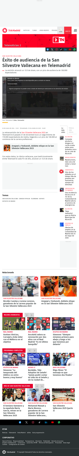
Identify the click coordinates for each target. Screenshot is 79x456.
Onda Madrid (44, 30)
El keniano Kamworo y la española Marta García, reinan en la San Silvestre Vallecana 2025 (13, 394)
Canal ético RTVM (32, 442)
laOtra (29, 432)
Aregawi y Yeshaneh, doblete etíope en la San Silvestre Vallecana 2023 (7, 148)
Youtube (70, 49)
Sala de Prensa (7, 441)
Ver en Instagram (33, 422)
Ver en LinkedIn (46, 422)
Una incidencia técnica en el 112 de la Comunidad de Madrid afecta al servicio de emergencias (62, 190)
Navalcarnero (70, 157)
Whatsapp (74, 49)
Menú (75, 30)
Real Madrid (8, 332)
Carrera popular (24, 198)
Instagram (56, 49)
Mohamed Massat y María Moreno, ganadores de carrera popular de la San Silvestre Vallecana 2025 (38, 394)
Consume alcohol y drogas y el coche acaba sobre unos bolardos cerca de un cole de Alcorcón (62, 138)
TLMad (34, 30)
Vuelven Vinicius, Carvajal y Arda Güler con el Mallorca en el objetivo (13, 323)
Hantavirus (69, 170)
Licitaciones (21, 442)
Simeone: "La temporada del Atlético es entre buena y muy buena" (13, 359)
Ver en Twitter (26, 422)
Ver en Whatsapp (59, 422)
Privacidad (58, 442)
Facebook (47, 49)
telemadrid (8, 452)
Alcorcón (68, 137)
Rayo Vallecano (59, 367)
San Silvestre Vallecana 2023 (33, 133)
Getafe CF (31, 367)
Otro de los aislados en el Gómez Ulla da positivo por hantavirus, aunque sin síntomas (62, 171)
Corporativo (8, 438)
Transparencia (29, 441)
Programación (57, 30)
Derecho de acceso (57, 441)
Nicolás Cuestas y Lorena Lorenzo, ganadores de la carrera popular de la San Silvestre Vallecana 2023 (20, 286)
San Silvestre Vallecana (11, 56)
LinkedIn (65, 49)
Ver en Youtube (52, 422)
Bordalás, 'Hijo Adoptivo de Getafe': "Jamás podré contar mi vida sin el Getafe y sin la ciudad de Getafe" (38, 359)
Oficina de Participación (46, 442)
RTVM (4, 429)
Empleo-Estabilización (9, 442)
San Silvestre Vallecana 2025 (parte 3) (63, 394)
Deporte (41, 198)
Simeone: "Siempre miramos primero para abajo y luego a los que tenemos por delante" (63, 323)
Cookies (4, 444)
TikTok (61, 49)
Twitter (52, 49)
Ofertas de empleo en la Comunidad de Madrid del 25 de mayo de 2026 (62, 225)
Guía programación (38, 432)
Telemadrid (34, 198)
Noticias (26, 30)
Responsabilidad (18, 441)
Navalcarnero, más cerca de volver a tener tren (62, 159)
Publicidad (46, 441)
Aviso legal (66, 442)
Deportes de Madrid (8, 201)
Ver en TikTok (39, 422)
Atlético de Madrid (60, 332)
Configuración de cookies (17, 444)
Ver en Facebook (20, 422)
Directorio (39, 441)
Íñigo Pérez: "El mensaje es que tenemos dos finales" (63, 359)
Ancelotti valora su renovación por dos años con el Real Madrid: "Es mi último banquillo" (38, 323)
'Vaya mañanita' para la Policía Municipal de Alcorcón (62, 210)
